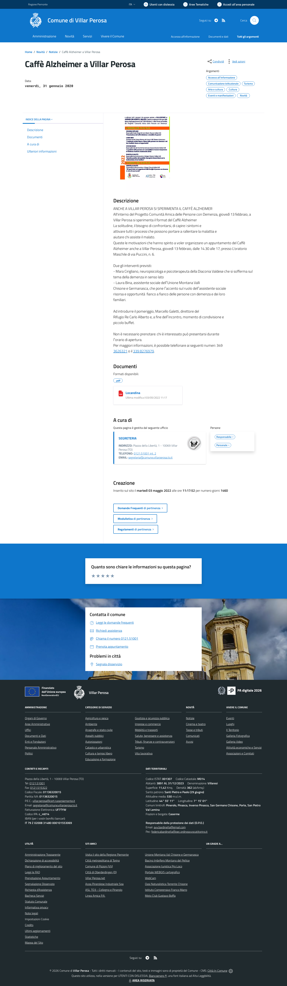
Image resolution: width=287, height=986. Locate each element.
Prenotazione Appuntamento (42, 878)
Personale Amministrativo (40, 747)
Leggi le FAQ (32, 872)
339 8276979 (143, 351)
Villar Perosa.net (95, 878)
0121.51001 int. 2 (145, 453)
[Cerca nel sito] (254, 20)
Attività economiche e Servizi (244, 747)
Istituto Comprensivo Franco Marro (166, 890)
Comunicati (193, 736)
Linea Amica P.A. (95, 895)
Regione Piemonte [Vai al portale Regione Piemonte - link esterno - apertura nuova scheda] (38, 4)
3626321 (120, 351)
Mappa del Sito (34, 942)
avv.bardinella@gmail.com (170, 827)
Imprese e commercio (148, 724)
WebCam (150, 878)
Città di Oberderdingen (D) (101, 872)
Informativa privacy (36, 907)
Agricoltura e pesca (96, 718)
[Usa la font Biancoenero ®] (159, 4)
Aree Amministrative (37, 724)
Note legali (31, 913)
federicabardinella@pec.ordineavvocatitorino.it (179, 831)
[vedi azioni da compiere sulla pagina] (235, 61)
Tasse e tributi (194, 730)
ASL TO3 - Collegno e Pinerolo (103, 890)
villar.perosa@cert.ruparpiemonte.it (54, 801)
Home (28, 52)
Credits (29, 925)
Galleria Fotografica (238, 736)
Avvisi (189, 741)
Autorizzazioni (93, 741)
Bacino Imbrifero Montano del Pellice (167, 860)
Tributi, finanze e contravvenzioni (155, 741)
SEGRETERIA (128, 438)
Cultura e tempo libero (98, 753)
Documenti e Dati (35, 736)
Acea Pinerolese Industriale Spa (104, 884)
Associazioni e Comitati (240, 753)
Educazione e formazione (100, 759)
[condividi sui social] (215, 61)
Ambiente (91, 724)
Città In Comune (217, 970)
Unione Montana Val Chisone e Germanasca (172, 854)
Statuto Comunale (36, 901)
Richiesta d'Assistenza (38, 890)
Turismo (139, 747)
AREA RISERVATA (141, 980)
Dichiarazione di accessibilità (42, 860)
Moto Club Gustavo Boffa (160, 895)
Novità (40, 52)
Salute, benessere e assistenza (153, 736)
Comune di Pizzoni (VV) (99, 866)
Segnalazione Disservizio (40, 884)
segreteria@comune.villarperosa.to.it (150, 457)
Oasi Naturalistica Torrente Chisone (166, 884)
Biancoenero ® (158, 976)
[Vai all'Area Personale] (236, 4)
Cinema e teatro (196, 724)
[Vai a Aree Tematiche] (196, 4)
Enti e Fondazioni (35, 741)
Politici (29, 753)
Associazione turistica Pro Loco (163, 866)
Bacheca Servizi (34, 895)
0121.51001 (37, 783)
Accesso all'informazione (185, 36)
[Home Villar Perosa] (67, 20)
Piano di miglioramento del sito (43, 866)
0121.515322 (38, 787)
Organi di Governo (36, 718)
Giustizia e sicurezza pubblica (152, 718)
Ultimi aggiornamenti (37, 931)
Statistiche (31, 936)
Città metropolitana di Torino (102, 860)
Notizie (53, 52)
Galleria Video (234, 741)
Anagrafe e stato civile (99, 730)
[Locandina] (121, 393)
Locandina (133, 392)
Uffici (28, 730)
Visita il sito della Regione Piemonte (107, 854)
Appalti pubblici (94, 736)
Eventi (230, 718)
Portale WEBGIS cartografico (162, 872)
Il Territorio (232, 730)
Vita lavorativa (143, 753)
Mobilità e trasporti (146, 730)
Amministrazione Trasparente (42, 854)
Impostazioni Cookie (37, 919)
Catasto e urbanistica (98, 747)
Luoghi (230, 724)
